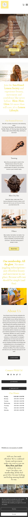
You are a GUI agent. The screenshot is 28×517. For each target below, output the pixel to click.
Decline (14, 509)
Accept (14, 514)
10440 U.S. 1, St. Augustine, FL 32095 (11, 448)
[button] (23, 4)
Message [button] (14, 382)
